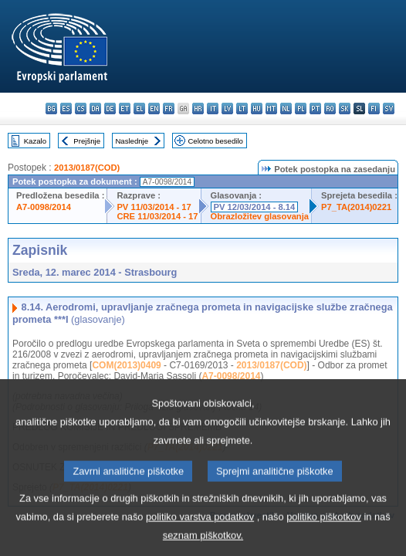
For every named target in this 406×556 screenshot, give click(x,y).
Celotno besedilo (215, 141)
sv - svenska (388, 108)
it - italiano (212, 108)
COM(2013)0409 (126, 365)
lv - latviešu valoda (227, 108)
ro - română (330, 108)
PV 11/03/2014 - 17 (154, 207)
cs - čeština (80, 108)
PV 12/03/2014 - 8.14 (255, 207)
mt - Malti (271, 108)
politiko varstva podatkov (200, 533)
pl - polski (300, 108)
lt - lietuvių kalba (242, 108)
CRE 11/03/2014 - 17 (157, 216)
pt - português (315, 108)
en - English (154, 108)
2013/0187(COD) (87, 167)
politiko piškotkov (323, 533)
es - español (66, 108)
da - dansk (95, 108)
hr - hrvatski (198, 108)
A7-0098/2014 (43, 207)
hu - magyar (256, 108)
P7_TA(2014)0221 (356, 207)
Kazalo (35, 141)
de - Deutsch (110, 108)
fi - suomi (374, 108)
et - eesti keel (124, 108)
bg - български (51, 108)
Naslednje (131, 141)
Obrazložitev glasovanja (260, 216)
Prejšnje (86, 141)
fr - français (168, 108)
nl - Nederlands (286, 108)
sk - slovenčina (344, 108)
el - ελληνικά (139, 108)
